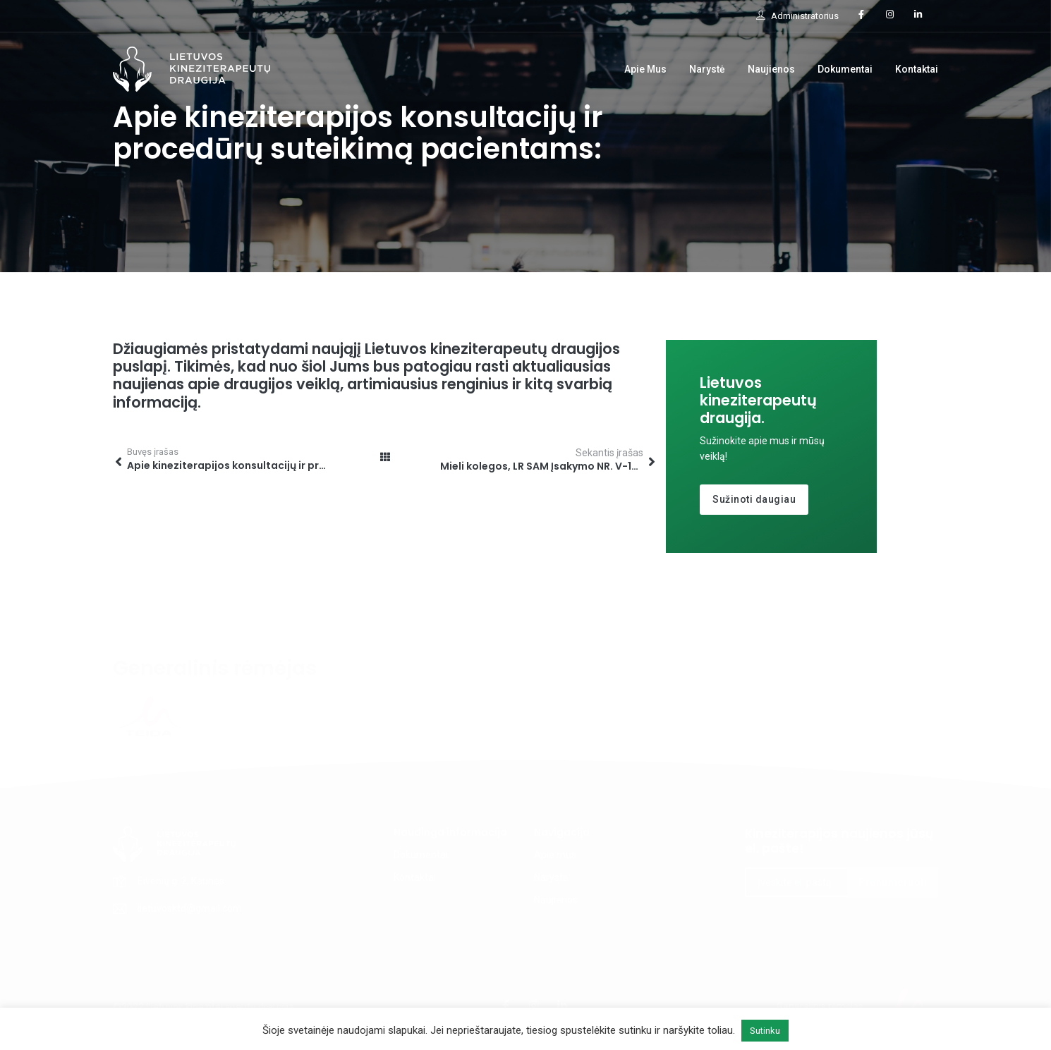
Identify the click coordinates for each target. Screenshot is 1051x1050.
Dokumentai (845, 69)
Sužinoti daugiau (754, 499)
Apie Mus (645, 69)
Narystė (707, 69)
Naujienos (771, 69)
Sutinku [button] (765, 1030)
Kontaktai (916, 69)
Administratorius (797, 16)
